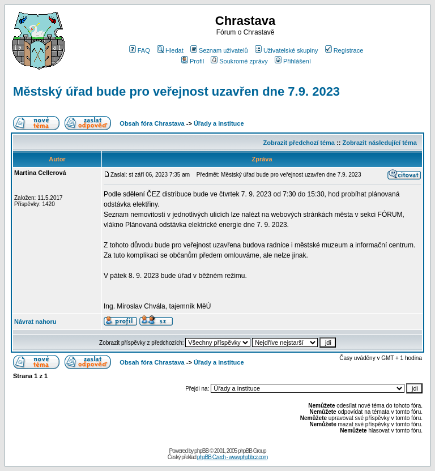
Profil (192, 61)
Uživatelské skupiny (286, 50)
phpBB (201, 451)
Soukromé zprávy (239, 61)
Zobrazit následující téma (379, 142)
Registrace (344, 50)
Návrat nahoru (35, 321)
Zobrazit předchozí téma (299, 142)
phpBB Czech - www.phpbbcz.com (232, 457)
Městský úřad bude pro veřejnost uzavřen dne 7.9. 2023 (176, 91)
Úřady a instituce (219, 123)
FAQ (139, 50)
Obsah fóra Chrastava (152, 123)
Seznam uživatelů (219, 50)
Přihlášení (293, 61)
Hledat (170, 50)
